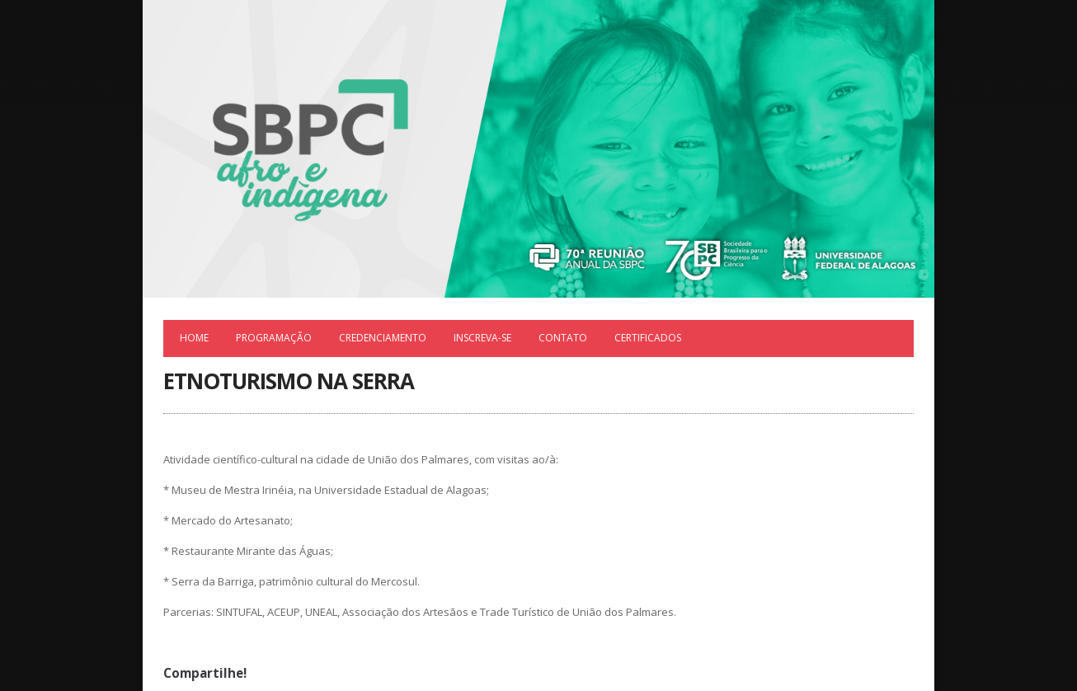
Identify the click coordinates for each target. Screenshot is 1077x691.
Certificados (647, 338)
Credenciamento (382, 338)
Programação (274, 338)
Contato (562, 338)
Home (194, 338)
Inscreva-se (482, 338)
